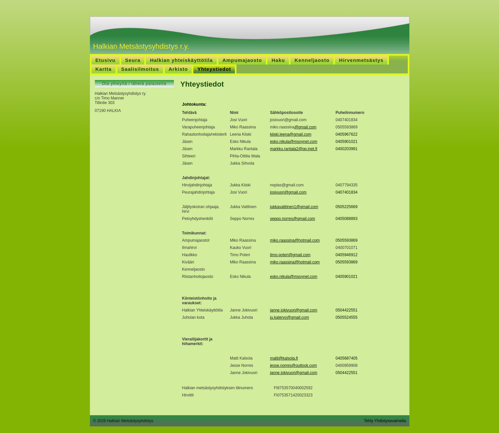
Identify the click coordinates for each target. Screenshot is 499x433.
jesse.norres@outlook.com (293, 365)
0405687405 (347, 358)
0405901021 (347, 141)
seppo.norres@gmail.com (292, 218)
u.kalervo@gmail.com (290, 317)
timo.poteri (279, 255)
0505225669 (347, 206)
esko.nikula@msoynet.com (294, 141)
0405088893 (347, 218)
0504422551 (347, 310)
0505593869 (347, 240)
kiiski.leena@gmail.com (291, 134)
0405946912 (347, 255)
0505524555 (347, 317)
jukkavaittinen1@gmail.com (294, 206)
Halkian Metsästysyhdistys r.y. (141, 46)
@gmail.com (305, 127)
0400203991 (347, 149)
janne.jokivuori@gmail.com (294, 310)
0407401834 (347, 192)
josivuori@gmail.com (288, 192)
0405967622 (347, 134)
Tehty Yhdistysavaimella (385, 421)
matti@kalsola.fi (284, 358)
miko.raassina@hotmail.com (295, 240)
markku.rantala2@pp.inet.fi (294, 149)
